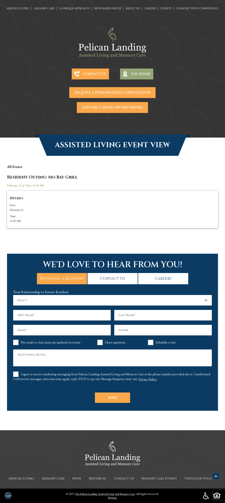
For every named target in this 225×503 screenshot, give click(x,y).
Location (140, 74)
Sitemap (112, 497)
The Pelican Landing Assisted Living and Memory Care (105, 494)
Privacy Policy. (148, 379)
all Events (14, 166)
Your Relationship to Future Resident (41, 292)
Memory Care (53, 478)
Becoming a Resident (62, 278)
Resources (97, 478)
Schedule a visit (166, 342)
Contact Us (94, 74)
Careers (163, 278)
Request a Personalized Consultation (112, 92)
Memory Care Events (159, 478)
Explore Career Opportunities (112, 107)
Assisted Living (21, 478)
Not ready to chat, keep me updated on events (50, 342)
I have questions (115, 342)
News (76, 478)
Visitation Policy (199, 478)
